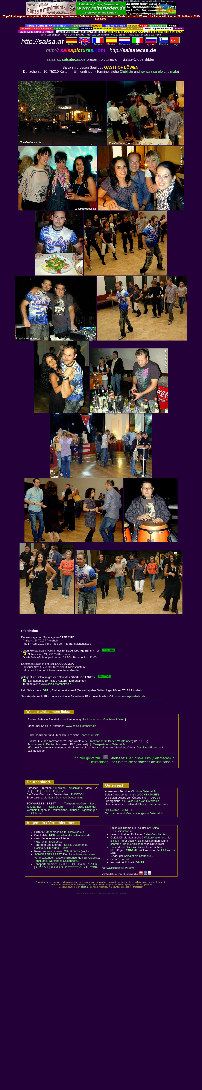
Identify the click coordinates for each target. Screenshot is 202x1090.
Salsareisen (65, 1)
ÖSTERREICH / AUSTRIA (81, 867)
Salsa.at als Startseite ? (138, 855)
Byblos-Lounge (91, 719)
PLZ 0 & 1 (64, 864)
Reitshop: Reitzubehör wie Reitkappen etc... (91, 1)
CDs (66, 851)
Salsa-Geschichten (155, 834)
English (84, 43)
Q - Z (60, 791)
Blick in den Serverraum (153, 804)
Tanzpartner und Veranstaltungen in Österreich (134, 813)
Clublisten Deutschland (67, 787)
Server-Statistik (120, 859)
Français (97, 43)
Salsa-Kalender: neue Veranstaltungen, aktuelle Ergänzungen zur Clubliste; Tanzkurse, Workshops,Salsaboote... (67, 857)
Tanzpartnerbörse (45, 864)
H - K (44, 791)
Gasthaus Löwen (114, 719)
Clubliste (126, 71)
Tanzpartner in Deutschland (45, 744)
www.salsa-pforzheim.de (159, 71)
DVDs (76, 851)
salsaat (168, 762)
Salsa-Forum (57, 806)
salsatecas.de (73, 59)
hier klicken (163, 850)
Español (111, 43)
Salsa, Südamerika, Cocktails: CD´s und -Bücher (61, 846)
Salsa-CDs (34, 1)
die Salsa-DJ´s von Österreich (140, 801)
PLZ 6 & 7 (42, 867)
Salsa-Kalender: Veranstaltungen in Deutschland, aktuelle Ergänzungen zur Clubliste (62, 810)
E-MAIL (140, 862)
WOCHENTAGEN (148, 794)
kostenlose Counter (120, 1)
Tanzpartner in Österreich (109, 744)
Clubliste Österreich (143, 791)
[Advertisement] (101, 22)
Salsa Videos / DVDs (48, 1)
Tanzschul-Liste (89, 735)
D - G (35, 791)
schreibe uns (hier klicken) (127, 844)
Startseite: (114, 758)
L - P (52, 791)
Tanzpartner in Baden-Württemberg (111, 741)
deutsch (71, 43)
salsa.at (53, 59)
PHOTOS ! (77, 794)
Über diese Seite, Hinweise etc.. (65, 832)
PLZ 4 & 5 (93, 864)
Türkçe (175, 43)
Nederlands (124, 43)
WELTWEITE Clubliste (48, 841)
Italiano (137, 43)
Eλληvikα (163, 43)
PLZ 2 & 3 (78, 864)
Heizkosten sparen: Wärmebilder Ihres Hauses (152, 1)
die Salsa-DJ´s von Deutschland (63, 797)
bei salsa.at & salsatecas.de (69, 835)
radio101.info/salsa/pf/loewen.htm (118, 868)
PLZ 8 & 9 (56, 867)
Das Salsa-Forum (147, 747)
